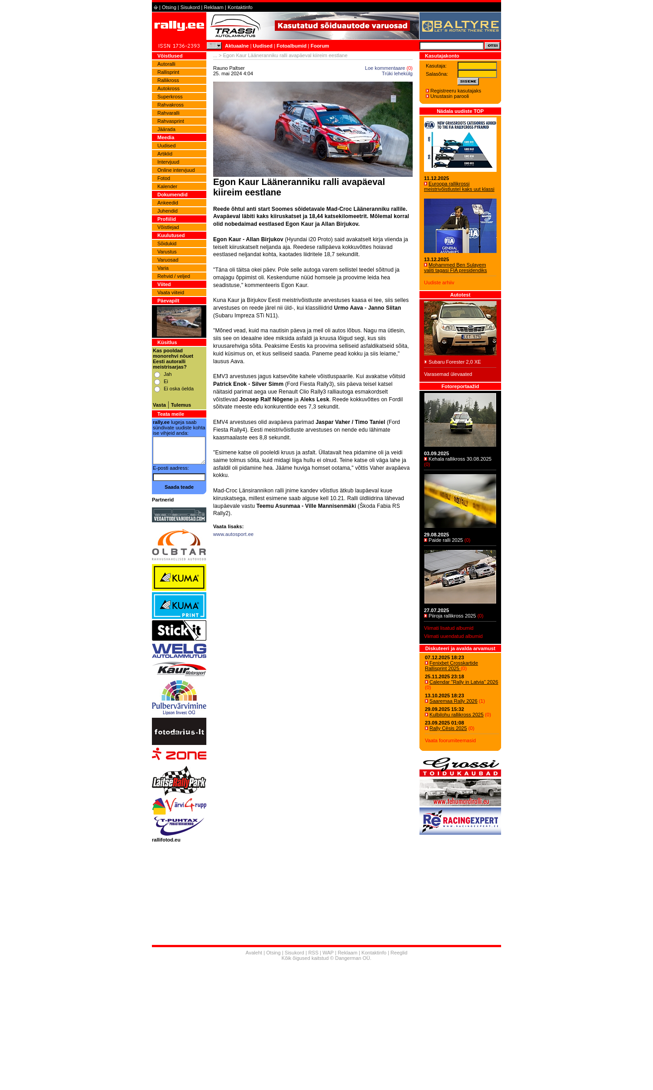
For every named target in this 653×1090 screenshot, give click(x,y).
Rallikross (168, 80)
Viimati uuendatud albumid (453, 636)
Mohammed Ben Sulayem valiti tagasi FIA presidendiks (455, 267)
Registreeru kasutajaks (455, 90)
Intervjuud (168, 162)
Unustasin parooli (449, 96)
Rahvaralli (168, 113)
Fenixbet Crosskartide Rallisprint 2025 (451, 665)
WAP (327, 952)
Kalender (167, 186)
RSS (313, 952)
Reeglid (398, 952)
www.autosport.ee (233, 534)
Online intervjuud (176, 170)
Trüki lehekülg (397, 73)
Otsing (169, 7)
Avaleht (254, 952)
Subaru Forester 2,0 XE (455, 362)
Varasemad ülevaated (448, 374)
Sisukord (190, 7)
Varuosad (167, 260)
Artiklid (164, 153)
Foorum (320, 46)
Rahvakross (170, 104)
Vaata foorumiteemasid (450, 740)
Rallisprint (168, 72)
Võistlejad (168, 227)
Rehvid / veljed (173, 276)
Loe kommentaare (385, 68)
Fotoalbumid (292, 46)
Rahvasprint (170, 121)
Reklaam (214, 7)
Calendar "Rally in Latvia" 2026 (463, 682)
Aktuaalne (237, 46)
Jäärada (166, 129)
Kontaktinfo (240, 7)
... (215, 55)
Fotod (163, 178)
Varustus (167, 251)
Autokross (168, 88)
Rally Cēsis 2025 (448, 728)
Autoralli (166, 64)
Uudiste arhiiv (439, 282)
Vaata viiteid (170, 292)
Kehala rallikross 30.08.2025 (460, 459)
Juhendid (167, 211)
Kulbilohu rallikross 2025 (456, 714)
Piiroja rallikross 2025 (452, 615)
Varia (163, 268)
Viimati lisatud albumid (448, 628)
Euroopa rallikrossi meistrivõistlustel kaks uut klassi (459, 186)
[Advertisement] (313, 648)
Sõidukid (166, 243)
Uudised (263, 46)
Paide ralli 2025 (446, 540)
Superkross (170, 96)
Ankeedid (167, 202)
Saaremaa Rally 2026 (453, 701)
